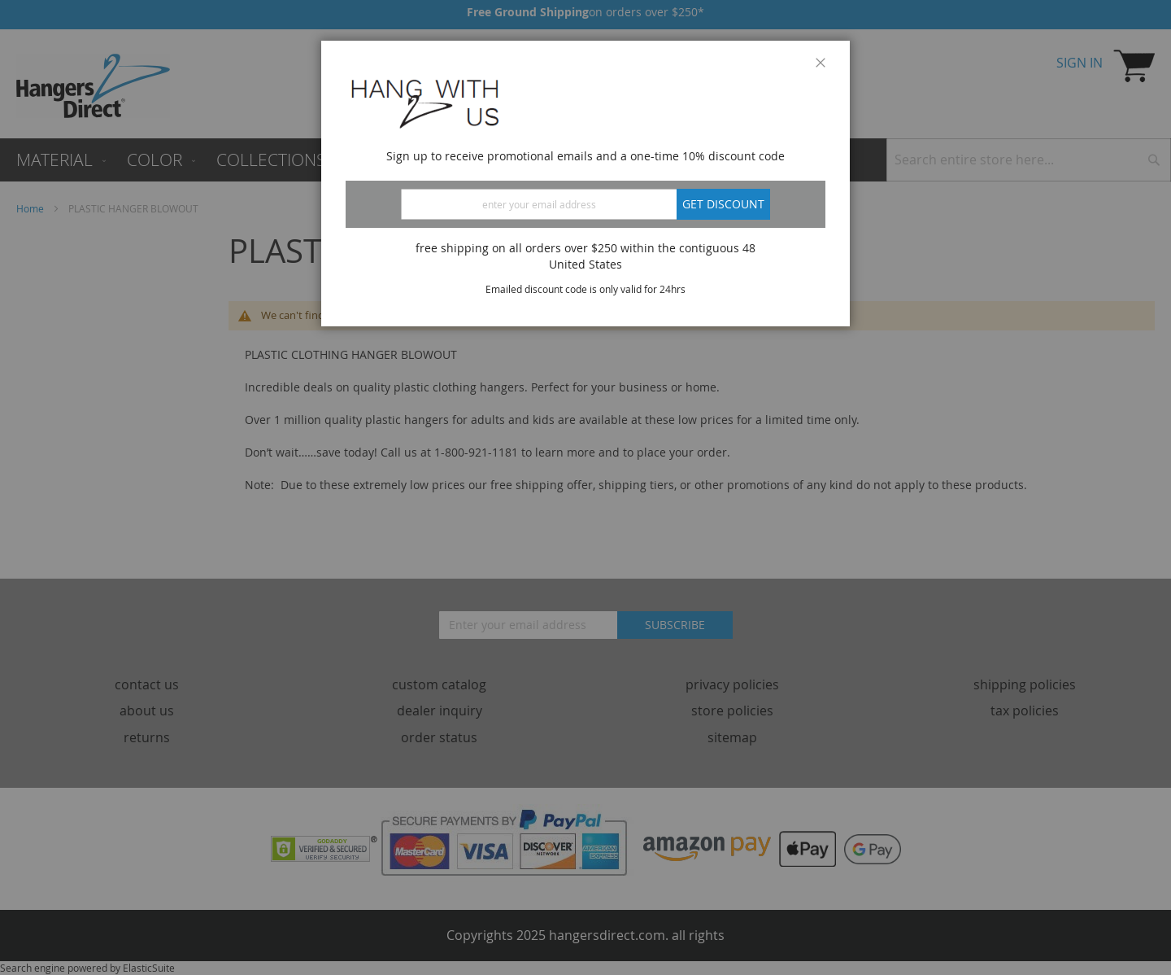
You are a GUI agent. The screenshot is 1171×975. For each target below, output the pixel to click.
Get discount (723, 204)
